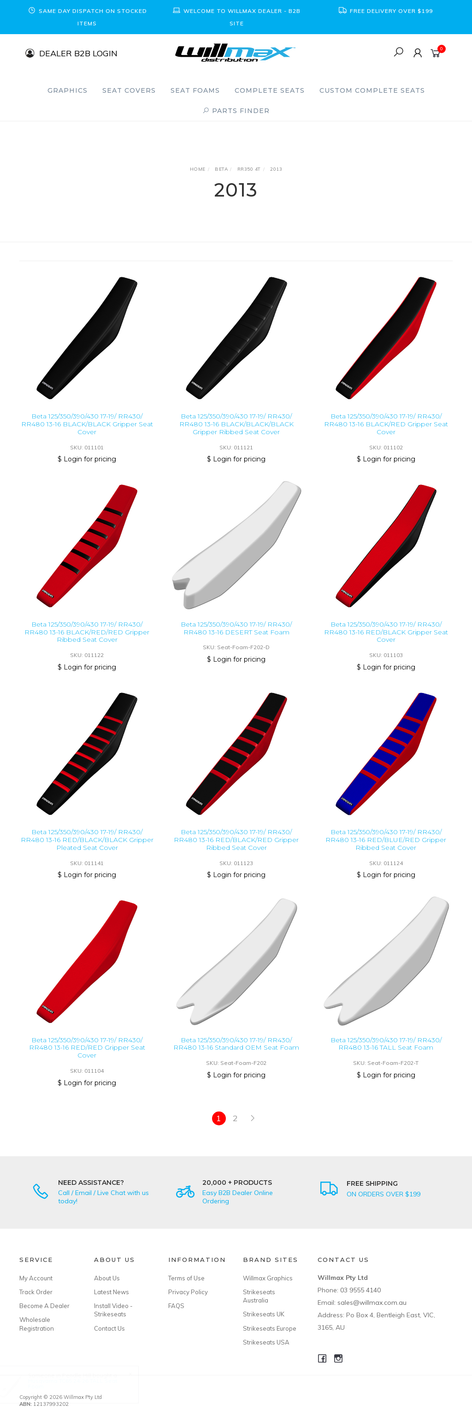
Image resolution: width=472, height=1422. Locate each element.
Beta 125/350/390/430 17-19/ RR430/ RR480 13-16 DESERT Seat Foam (236, 635)
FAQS (176, 1305)
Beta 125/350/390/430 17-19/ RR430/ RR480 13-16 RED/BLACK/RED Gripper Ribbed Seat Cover (236, 848)
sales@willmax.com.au (372, 1302)
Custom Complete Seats (372, 90)
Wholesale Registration (36, 1324)
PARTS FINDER (236, 111)
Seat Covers (129, 90)
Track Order (36, 1292)
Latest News (111, 1292)
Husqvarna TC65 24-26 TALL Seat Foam (81, 1383)
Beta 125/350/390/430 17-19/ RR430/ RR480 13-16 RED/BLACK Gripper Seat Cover (386, 639)
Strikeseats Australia (259, 1296)
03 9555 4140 (360, 1290)
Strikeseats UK (263, 1314)
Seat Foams (195, 90)
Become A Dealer (44, 1305)
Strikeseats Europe (269, 1328)
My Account (36, 1278)
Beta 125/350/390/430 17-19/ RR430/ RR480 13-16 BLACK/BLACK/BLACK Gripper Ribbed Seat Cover (236, 424)
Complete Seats (270, 90)
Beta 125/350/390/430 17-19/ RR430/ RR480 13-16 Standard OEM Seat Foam (236, 1051)
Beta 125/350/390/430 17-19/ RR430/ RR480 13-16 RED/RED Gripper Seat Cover (87, 1055)
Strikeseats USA (266, 1342)
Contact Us (109, 1328)
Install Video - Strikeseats (113, 1310)
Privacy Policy (188, 1292)
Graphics (67, 90)
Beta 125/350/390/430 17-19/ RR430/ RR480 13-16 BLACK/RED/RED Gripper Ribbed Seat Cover (86, 639)
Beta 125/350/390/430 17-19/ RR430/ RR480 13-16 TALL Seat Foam (386, 1051)
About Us (107, 1278)
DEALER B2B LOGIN (78, 53)
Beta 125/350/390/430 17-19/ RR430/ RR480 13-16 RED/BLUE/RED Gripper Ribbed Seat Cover (385, 848)
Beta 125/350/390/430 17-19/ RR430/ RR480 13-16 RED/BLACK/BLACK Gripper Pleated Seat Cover (87, 848)
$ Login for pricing (87, 459)
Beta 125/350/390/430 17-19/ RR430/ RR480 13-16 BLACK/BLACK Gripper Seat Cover (87, 424)
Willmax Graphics (268, 1278)
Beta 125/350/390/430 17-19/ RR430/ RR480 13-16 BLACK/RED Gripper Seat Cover (386, 424)
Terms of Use (186, 1278)
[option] (87, 17)
